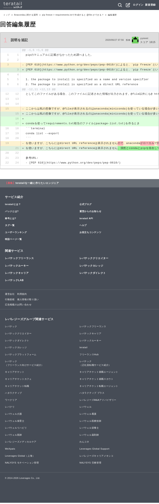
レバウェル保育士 (14, 422)
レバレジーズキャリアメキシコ (96, 457)
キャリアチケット (14, 373)
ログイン (138, 4)
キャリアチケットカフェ (18, 380)
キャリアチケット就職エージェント (99, 373)
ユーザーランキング (16, 233)
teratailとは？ (13, 205)
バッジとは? (12, 212)
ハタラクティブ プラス (92, 394)
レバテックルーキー (17, 266)
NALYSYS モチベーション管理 (22, 464)
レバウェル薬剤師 (89, 436)
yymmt (144, 38)
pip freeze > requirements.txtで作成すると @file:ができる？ (73, 15)
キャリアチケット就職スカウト (96, 380)
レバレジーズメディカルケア (20, 443)
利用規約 (22, 295)
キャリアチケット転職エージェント (99, 387)
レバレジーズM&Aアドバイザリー (98, 401)
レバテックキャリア (17, 274)
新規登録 (150, 4)
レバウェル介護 (13, 415)
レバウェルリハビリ (16, 429)
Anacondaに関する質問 (26, 15)
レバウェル (86, 408)
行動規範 (10, 300)
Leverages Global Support (95, 450)
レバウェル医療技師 (90, 422)
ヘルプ (83, 226)
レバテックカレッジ (91, 266)
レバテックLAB (14, 281)
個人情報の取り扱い (28, 300)
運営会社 (10, 295)
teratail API (86, 219)
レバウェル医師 (13, 436)
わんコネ (84, 443)
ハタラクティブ (13, 394)
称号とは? (10, 219)
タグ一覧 (10, 226)
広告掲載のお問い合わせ (18, 306)
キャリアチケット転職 (17, 387)
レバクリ (10, 408)
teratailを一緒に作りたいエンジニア (37, 184)
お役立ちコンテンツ (90, 233)
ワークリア (11, 401)
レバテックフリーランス (19, 259)
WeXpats (10, 450)
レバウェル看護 (88, 415)
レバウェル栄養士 (89, 429)
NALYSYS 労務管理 (90, 464)
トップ (6, 15)
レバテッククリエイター (94, 259)
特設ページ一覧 (13, 240)
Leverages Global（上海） (20, 457)
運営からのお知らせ (90, 212)
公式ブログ (86, 205)
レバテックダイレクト (93, 274)
